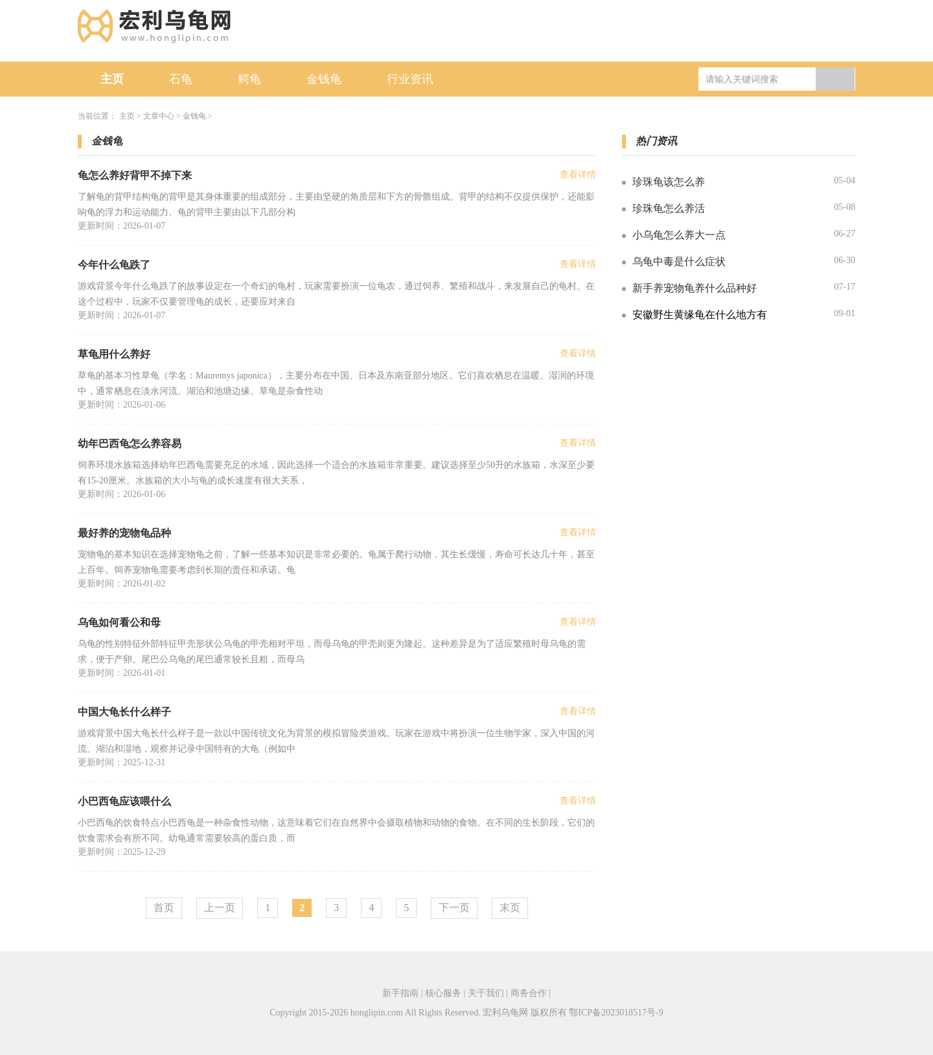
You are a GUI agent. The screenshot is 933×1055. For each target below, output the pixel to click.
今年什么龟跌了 (114, 264)
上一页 (219, 907)
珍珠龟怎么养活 (668, 208)
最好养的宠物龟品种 (124, 533)
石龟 (180, 79)
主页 (112, 79)
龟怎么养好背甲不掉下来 (135, 175)
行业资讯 (410, 79)
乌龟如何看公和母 (119, 622)
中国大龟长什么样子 (124, 711)
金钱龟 (323, 79)
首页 (164, 907)
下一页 (454, 907)
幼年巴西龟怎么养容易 (129, 443)
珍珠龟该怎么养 (668, 181)
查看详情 (578, 175)
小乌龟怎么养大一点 (679, 234)
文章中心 (158, 116)
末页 (510, 907)
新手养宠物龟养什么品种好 (694, 288)
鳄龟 (249, 79)
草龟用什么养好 (114, 354)
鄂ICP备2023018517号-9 (616, 1012)
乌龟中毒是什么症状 (679, 261)
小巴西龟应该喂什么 (124, 801)
